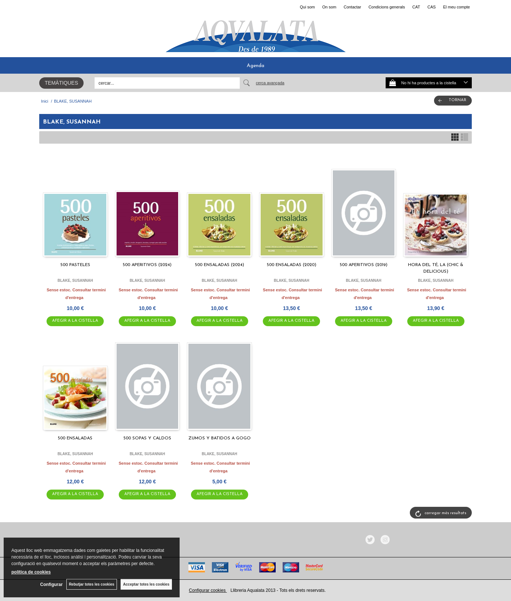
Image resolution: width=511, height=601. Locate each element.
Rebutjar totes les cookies (91, 584)
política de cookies (31, 572)
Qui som (307, 7)
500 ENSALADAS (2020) (291, 265)
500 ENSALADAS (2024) (219, 265)
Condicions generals (386, 7)
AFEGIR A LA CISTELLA (75, 321)
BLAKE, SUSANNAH (75, 281)
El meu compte (456, 7)
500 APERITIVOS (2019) (363, 265)
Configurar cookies (208, 590)
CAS (431, 7)
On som (329, 7)
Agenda (255, 66)
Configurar (51, 584)
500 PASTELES (75, 265)
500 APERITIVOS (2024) (147, 265)
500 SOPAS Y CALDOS (147, 438)
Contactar (352, 7)
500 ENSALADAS (75, 438)
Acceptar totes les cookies (146, 584)
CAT (416, 7)
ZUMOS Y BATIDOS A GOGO (219, 438)
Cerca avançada (270, 83)
